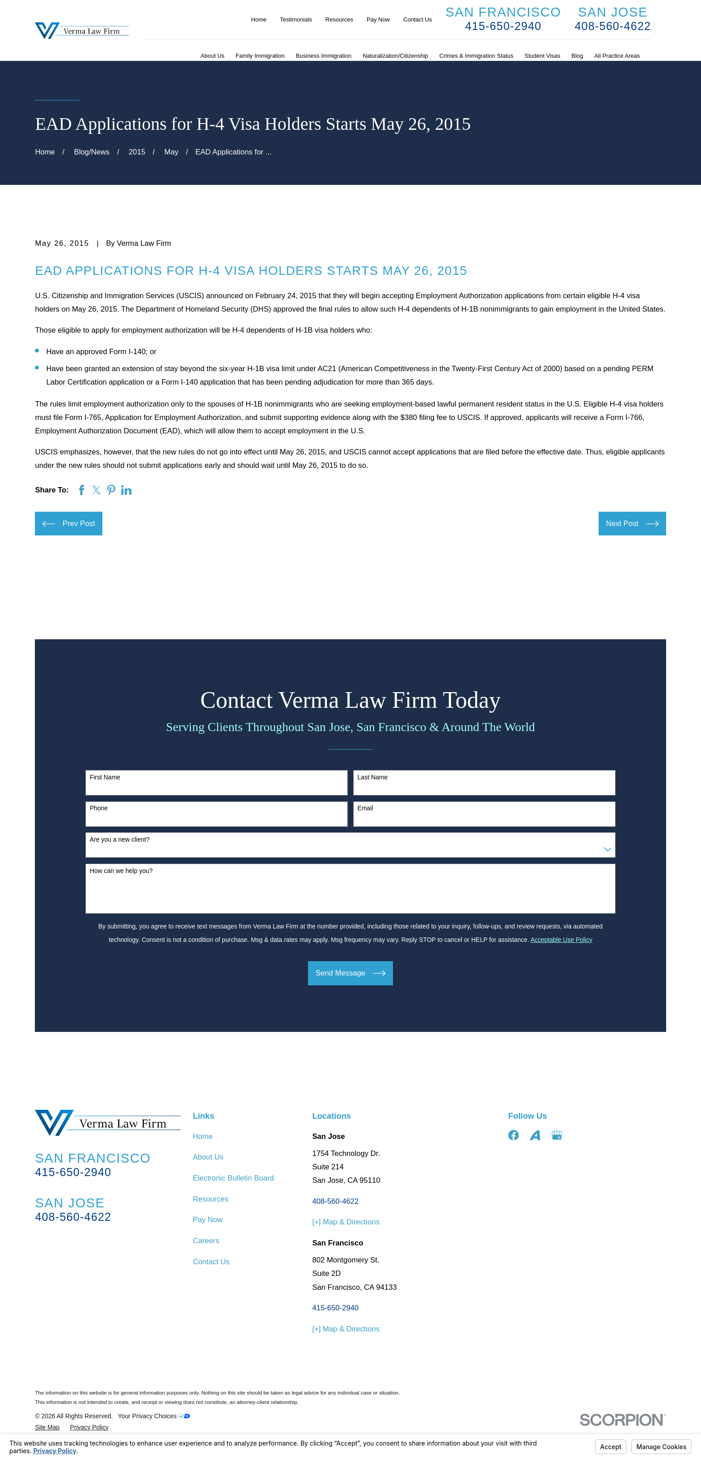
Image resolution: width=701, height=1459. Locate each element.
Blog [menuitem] (577, 55)
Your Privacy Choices (154, 1416)
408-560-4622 (612, 26)
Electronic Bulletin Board (233, 1178)
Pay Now (378, 19)
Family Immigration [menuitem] (260, 55)
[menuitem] (47, 1427)
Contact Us (417, 19)
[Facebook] (513, 1135)
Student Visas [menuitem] (542, 55)
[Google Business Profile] (557, 1135)
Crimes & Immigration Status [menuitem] (476, 55)
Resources (339, 19)
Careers (206, 1241)
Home (259, 19)
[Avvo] (535, 1135)
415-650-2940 (503, 26)
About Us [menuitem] (212, 55)
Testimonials (296, 19)
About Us (208, 1157)
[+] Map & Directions (346, 1222)
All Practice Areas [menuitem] (617, 55)
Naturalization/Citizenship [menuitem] (395, 55)
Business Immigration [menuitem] (323, 55)
